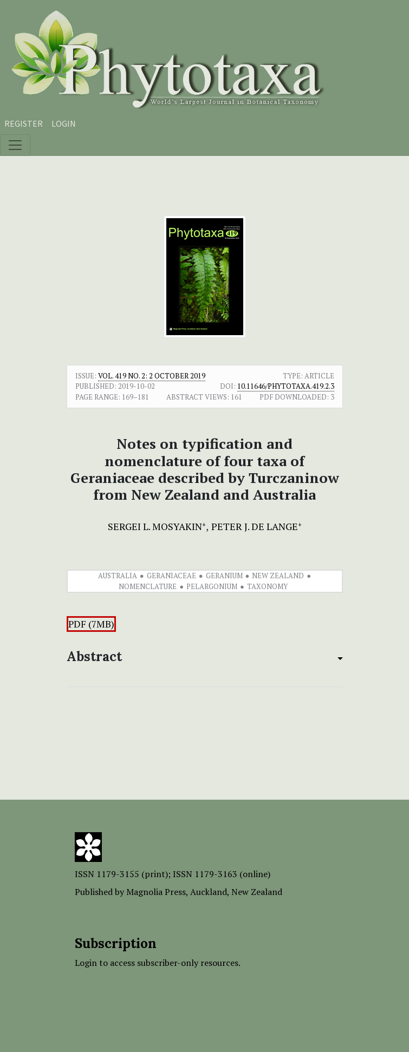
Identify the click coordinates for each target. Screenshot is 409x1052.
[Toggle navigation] (15, 145)
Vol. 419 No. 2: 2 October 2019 (151, 376)
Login (63, 123)
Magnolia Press (156, 892)
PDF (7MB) (91, 624)
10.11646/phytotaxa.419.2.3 (285, 386)
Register (23, 123)
